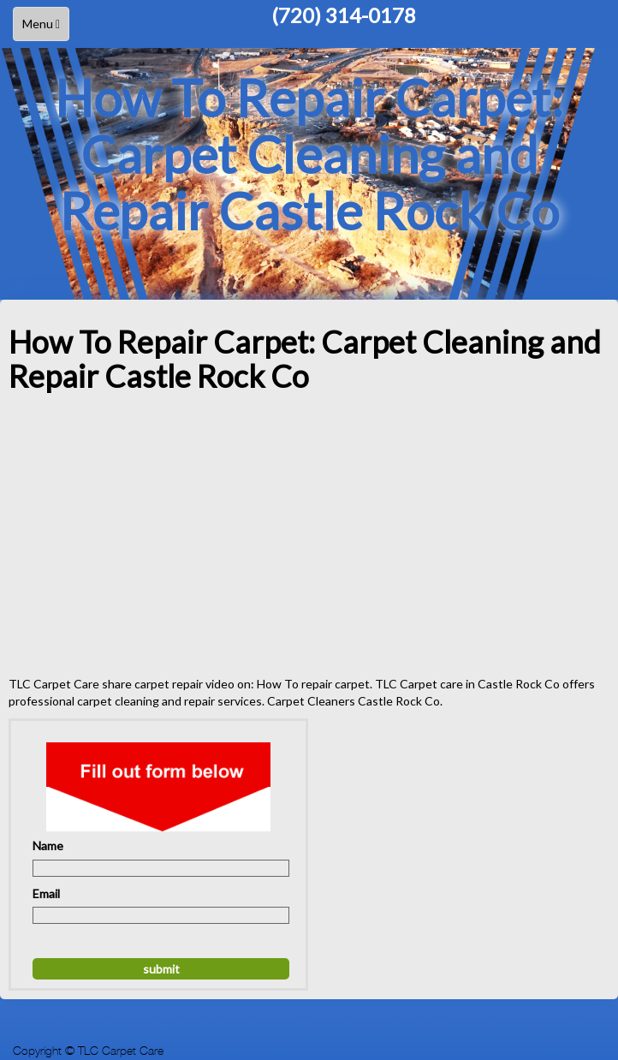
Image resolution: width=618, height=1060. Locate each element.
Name (48, 845)
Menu (45, 28)
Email (46, 893)
